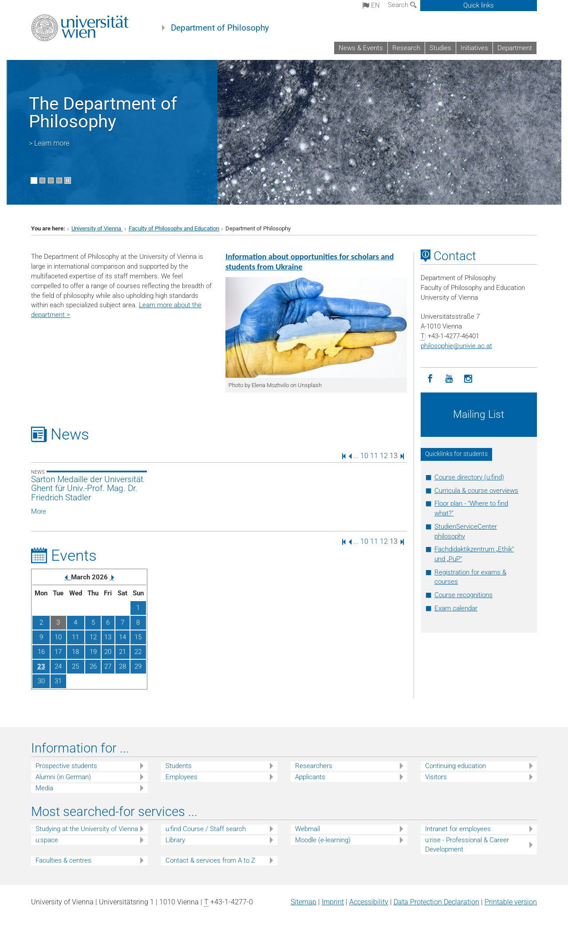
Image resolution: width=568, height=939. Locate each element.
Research (406, 48)
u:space (47, 840)
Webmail (307, 829)
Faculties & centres (63, 860)
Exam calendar (455, 608)
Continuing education (455, 766)
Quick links (478, 5)
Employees (181, 777)
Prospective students (66, 766)
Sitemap (303, 902)
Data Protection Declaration (436, 902)
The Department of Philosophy (103, 112)
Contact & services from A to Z (210, 860)
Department (514, 48)
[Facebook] (430, 378)
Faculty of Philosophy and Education (174, 228)
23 (41, 666)
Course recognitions (463, 595)
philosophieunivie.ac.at (456, 346)
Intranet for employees (458, 829)
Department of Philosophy (220, 28)
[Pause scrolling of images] (67, 180)
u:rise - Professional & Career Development (467, 844)
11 (374, 456)
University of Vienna (96, 228)
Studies (440, 48)
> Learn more (49, 143)
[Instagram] (468, 378)
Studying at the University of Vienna (87, 829)
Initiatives (474, 48)
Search (402, 5)
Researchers (313, 766)
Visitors (436, 777)
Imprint (333, 902)
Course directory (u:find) (469, 477)
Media (44, 788)
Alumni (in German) (63, 777)
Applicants (310, 777)
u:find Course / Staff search (206, 829)
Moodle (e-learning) (323, 840)
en (371, 5)
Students (179, 766)
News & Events (361, 48)
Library (175, 840)
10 (364, 456)
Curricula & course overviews (476, 491)
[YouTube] (449, 378)
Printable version (511, 902)
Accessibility (368, 902)
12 (384, 456)
